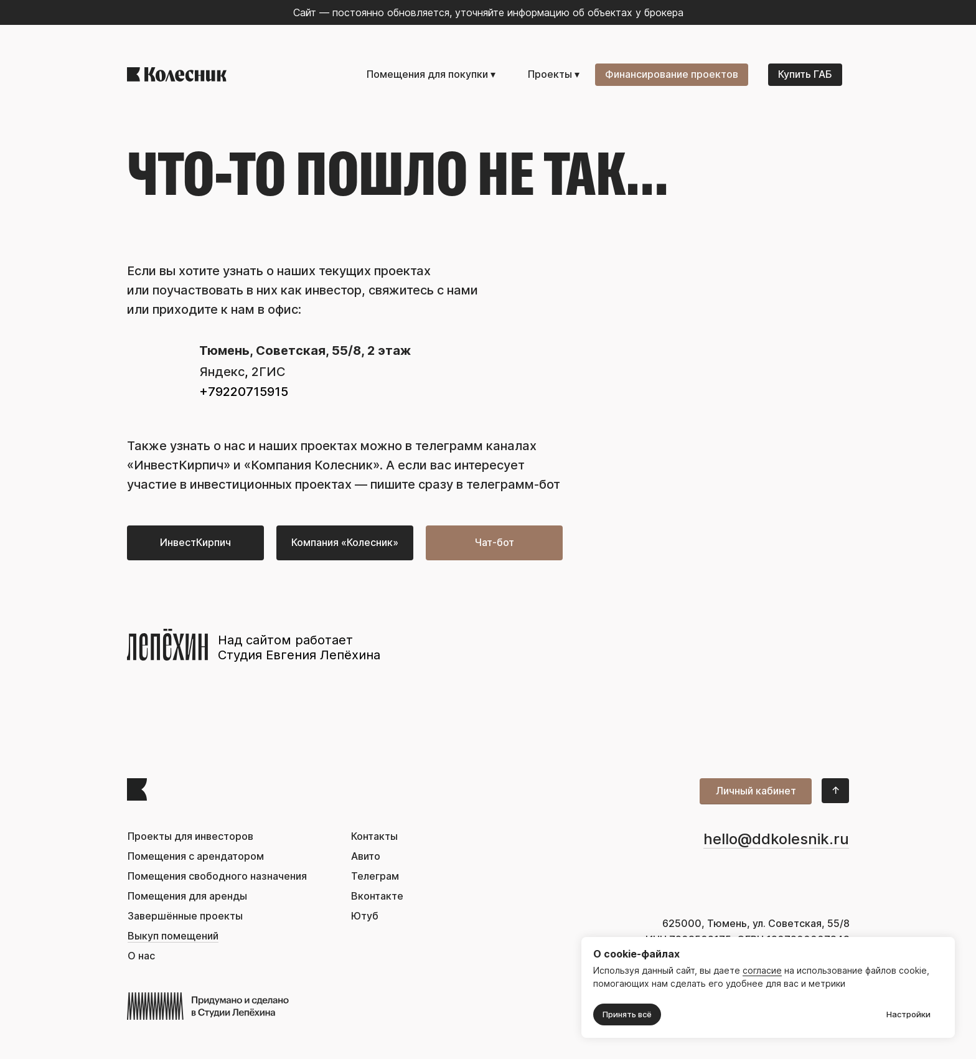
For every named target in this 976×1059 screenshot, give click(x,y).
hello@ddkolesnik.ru (776, 839)
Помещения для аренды (187, 896)
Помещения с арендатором (196, 856)
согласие (762, 971)
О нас (141, 956)
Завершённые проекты (185, 916)
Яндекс (222, 371)
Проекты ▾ (554, 74)
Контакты (374, 836)
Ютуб (364, 916)
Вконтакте (377, 896)
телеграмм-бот (513, 484)
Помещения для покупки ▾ (431, 74)
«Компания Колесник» (312, 465)
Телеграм (375, 876)
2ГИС (268, 371)
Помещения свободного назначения (217, 876)
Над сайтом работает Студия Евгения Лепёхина (299, 647)
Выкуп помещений (173, 936)
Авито (365, 856)
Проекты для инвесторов (190, 836)
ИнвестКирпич (178, 465)
